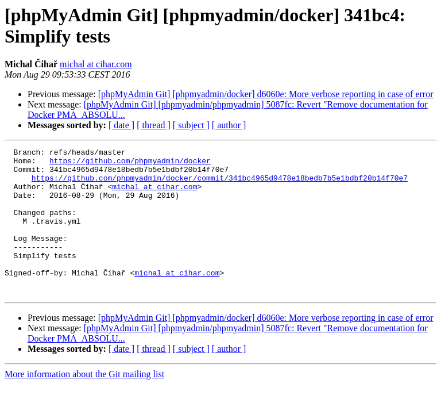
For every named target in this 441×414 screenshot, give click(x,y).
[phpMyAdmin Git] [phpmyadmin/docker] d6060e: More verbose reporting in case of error (266, 94)
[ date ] (121, 125)
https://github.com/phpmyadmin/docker (130, 164)
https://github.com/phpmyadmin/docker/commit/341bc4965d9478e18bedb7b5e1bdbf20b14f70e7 (220, 184)
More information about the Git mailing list (84, 403)
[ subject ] (191, 125)
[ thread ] (154, 125)
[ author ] (229, 125)
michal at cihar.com (96, 64)
